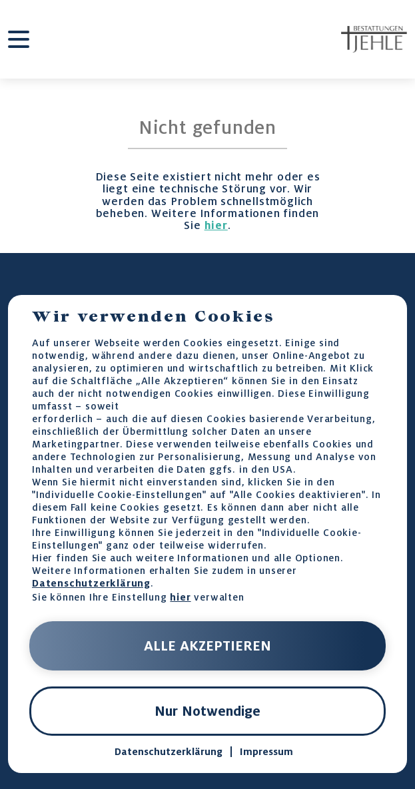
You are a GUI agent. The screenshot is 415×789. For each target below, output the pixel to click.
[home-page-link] (374, 39)
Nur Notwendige (207, 711)
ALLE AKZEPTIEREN (207, 646)
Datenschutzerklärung (91, 583)
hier (216, 225)
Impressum (266, 751)
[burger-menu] (18, 39)
